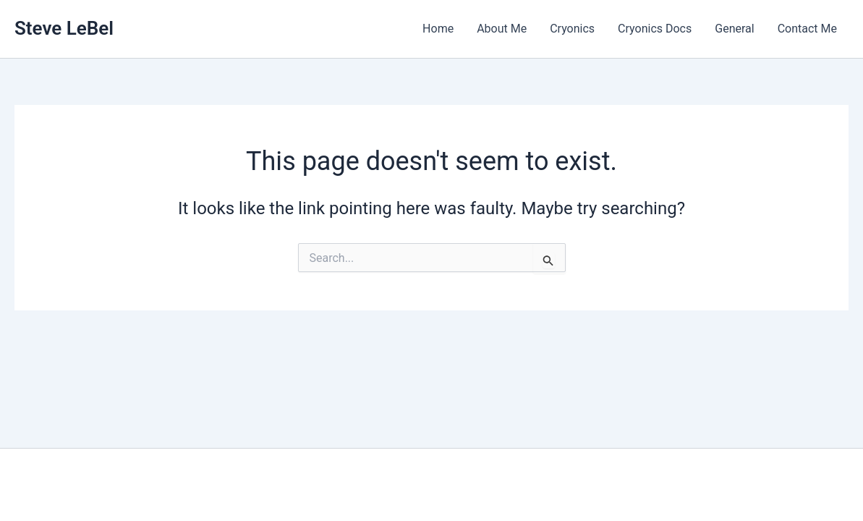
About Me (502, 28)
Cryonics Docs (655, 28)
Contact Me (807, 28)
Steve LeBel (64, 28)
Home (438, 28)
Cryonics (572, 28)
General (734, 28)
